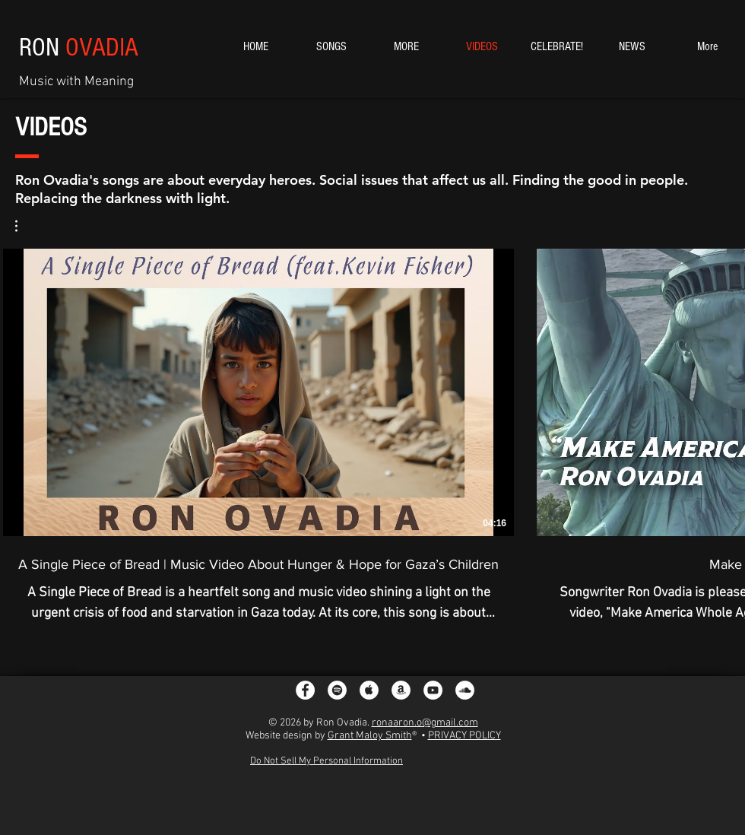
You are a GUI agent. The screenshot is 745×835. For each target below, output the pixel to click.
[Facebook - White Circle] (305, 690)
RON (78, 47)
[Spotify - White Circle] (337, 690)
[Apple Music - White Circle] (369, 690)
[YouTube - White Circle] (432, 690)
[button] (24, 226)
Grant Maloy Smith (370, 735)
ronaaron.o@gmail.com (425, 722)
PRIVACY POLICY (464, 735)
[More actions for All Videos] (24, 226)
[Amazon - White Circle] (401, 690)
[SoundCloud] (464, 690)
